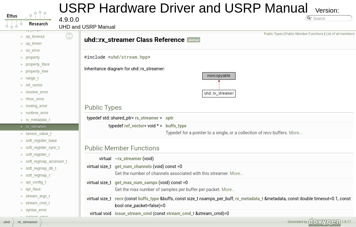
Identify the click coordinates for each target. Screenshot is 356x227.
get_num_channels (133, 166)
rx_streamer (36, 127)
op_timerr (34, 43)
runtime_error (37, 113)
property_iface (38, 64)
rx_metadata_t (38, 120)
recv (119, 198)
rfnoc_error (35, 99)
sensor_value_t (38, 133)
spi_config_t (36, 182)
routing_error (36, 106)
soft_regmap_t (38, 175)
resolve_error (37, 92)
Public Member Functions (304, 34)
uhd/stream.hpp (129, 57)
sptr (170, 117)
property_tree (37, 71)
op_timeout (35, 36)
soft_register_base (41, 140)
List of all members (340, 34)
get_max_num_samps (136, 182)
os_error (33, 50)
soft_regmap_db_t (41, 168)
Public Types (273, 34)
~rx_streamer (128, 158)
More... (296, 132)
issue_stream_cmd (133, 213)
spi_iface (33, 189)
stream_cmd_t (38, 203)
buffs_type (176, 125)
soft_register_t (38, 154)
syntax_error (36, 210)
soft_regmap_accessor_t (46, 161)
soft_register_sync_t (42, 147)
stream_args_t (38, 196)
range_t (32, 78)
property (33, 57)
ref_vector (34, 85)
